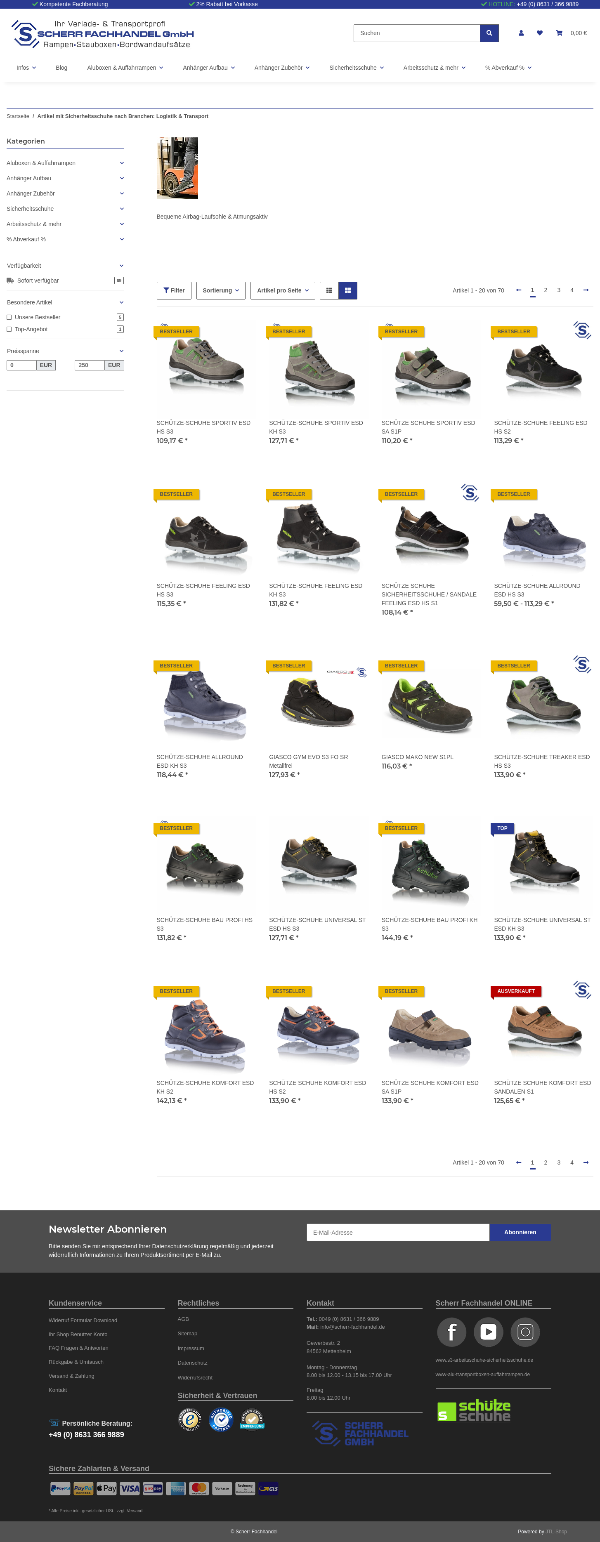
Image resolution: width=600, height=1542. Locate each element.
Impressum (191, 1348)
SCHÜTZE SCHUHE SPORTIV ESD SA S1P (428, 427)
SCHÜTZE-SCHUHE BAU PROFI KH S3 (430, 924)
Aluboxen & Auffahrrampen (41, 163)
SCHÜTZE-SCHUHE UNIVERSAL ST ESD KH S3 (542, 924)
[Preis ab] (22, 365)
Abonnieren (520, 1232)
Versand (134, 1511)
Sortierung (217, 290)
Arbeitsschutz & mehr (34, 224)
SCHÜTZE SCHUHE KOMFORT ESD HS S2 (317, 1087)
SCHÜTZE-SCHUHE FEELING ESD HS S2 (540, 427)
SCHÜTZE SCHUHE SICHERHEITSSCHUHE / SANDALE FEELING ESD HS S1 (429, 594)
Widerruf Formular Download (83, 1320)
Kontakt (58, 1390)
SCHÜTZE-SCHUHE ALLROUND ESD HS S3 (537, 590)
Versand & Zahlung (71, 1376)
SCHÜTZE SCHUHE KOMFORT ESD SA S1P (430, 1087)
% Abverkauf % (26, 239)
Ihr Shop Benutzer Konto (78, 1334)
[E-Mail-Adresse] (398, 1232)
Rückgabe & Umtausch (76, 1362)
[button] (521, 33)
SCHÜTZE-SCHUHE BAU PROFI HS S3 (205, 924)
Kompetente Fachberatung (74, 4)
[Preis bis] (90, 365)
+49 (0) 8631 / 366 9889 (548, 4)
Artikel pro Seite (279, 290)
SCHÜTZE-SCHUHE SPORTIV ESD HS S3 (204, 427)
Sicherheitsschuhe (30, 208)
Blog (61, 67)
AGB (183, 1319)
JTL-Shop (556, 1532)
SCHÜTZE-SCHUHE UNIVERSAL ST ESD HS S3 (317, 924)
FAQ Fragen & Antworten (79, 1348)
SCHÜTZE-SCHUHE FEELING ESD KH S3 (315, 590)
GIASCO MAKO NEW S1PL (418, 757)
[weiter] (586, 290)
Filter (174, 290)
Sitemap (188, 1333)
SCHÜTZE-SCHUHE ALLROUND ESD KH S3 (200, 761)
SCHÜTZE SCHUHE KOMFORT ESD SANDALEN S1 (542, 1087)
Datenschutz (193, 1363)
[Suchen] (417, 33)
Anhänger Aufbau (29, 178)
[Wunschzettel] (539, 33)
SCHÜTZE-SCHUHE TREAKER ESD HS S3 (542, 761)
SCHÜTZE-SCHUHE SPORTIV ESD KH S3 (316, 427)
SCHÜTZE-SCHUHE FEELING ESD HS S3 (203, 590)
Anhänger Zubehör (31, 193)
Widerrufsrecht (195, 1378)
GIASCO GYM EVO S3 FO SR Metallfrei (308, 761)
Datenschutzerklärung (180, 1246)
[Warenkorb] (571, 33)
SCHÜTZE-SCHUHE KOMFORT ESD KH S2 (205, 1087)
